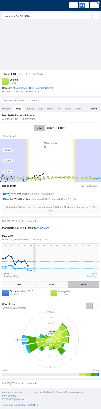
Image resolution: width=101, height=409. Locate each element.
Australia (7, 119)
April (51, 284)
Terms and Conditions (13, 405)
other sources (9, 395)
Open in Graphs (88, 186)
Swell (78, 108)
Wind (18, 108)
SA (16, 119)
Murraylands (28, 119)
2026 (18, 284)
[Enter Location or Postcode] (50, 16)
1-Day (40, 128)
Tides (68, 108)
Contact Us (32, 405)
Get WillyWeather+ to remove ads (21, 100)
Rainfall (30, 108)
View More (43, 227)
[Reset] (89, 16)
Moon (50, 108)
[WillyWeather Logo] (8, 5)
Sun (40, 108)
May (83, 284)
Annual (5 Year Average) (14, 307)
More (94, 108)
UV (59, 108)
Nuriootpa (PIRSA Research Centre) (34, 88)
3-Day (50, 128)
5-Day (61, 128)
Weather (6, 108)
